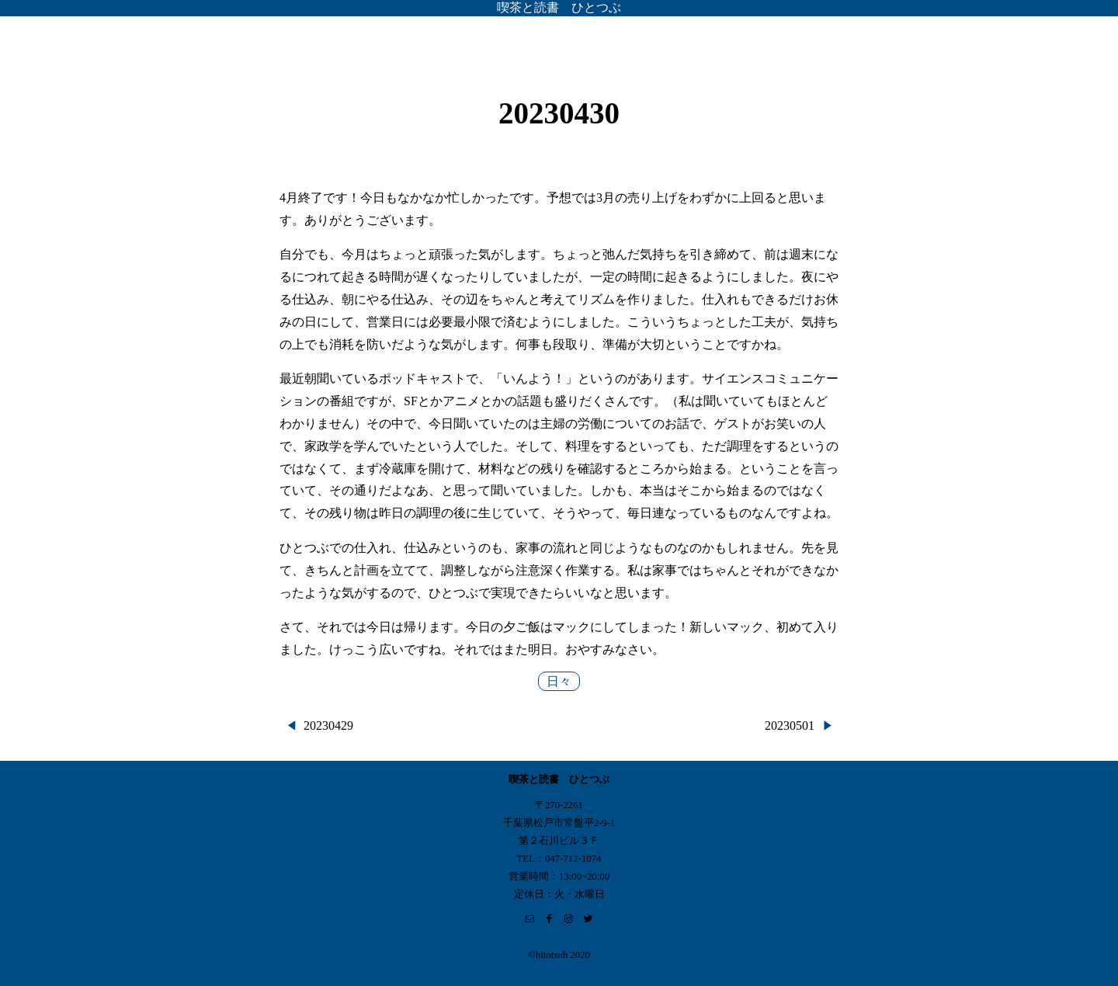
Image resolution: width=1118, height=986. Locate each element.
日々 (559, 681)
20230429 (328, 725)
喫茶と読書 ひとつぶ (559, 7)
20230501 (789, 725)
